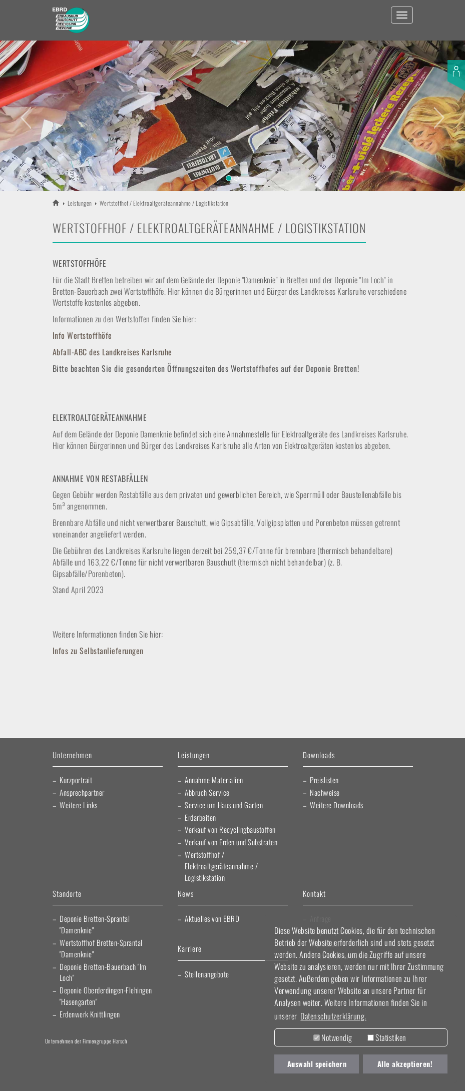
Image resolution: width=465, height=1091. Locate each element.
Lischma (185, 1056)
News (186, 894)
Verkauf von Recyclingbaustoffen (230, 829)
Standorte (67, 894)
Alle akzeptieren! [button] (405, 1063)
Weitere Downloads (336, 804)
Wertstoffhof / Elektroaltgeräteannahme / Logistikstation (221, 866)
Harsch (68, 1056)
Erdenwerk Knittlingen (90, 1013)
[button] (23, 111)
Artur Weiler (129, 1056)
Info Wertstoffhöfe (82, 335)
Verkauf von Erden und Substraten (231, 841)
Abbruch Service (207, 792)
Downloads (319, 755)
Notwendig (332, 1037)
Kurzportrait (76, 779)
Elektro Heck (244, 1056)
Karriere (190, 949)
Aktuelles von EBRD (212, 918)
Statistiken (386, 1037)
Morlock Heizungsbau (160, 1076)
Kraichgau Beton (65, 1076)
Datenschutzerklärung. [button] (333, 1016)
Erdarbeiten (200, 817)
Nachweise (325, 792)
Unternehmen (72, 755)
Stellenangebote (207, 973)
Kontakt (314, 894)
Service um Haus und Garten (224, 804)
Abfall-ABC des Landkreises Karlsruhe (112, 352)
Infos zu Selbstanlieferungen (98, 651)
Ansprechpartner (82, 792)
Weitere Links (79, 804)
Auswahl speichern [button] (317, 1063)
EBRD (56, 202)
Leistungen (80, 203)
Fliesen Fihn (109, 1076)
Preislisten (324, 779)
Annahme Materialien (214, 779)
